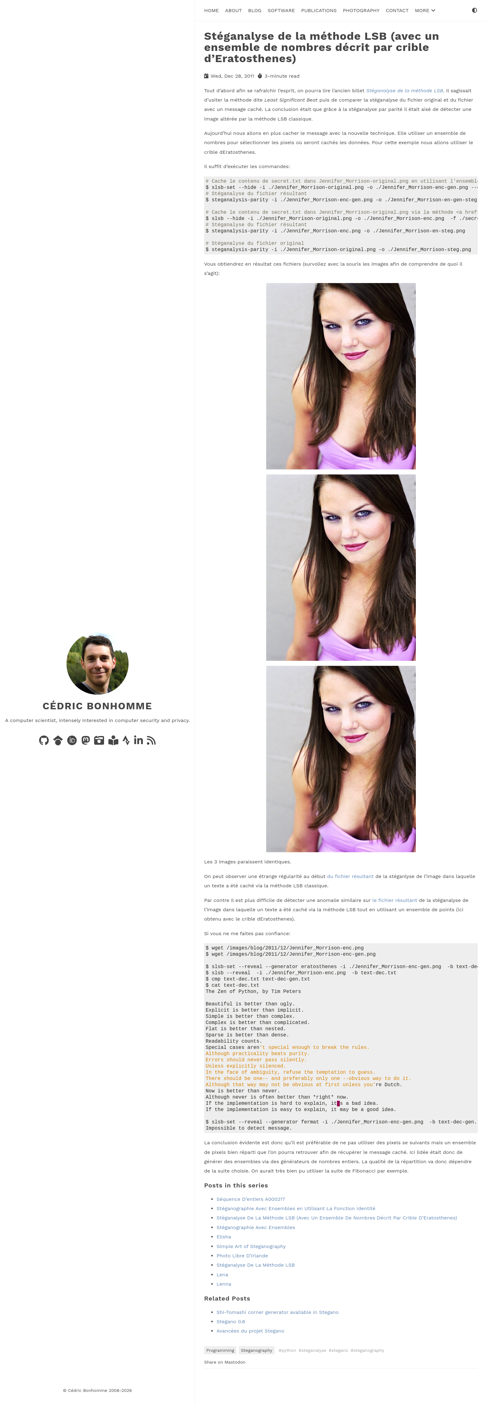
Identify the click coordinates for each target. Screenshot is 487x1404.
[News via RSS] (151, 742)
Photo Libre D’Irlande (242, 1282)
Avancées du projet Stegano (250, 1357)
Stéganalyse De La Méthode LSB (255, 1291)
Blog (255, 10)
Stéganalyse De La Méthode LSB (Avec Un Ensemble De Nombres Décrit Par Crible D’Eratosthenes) (336, 1244)
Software (281, 10)
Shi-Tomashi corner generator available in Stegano (277, 1338)
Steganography (256, 1376)
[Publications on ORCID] (73, 742)
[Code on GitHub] (44, 742)
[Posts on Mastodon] (86, 742)
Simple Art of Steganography (251, 1272)
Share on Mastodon (224, 1388)
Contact (397, 10)
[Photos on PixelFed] (100, 742)
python (288, 1376)
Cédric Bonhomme (97, 706)
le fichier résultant (394, 908)
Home (211, 10)
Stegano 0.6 (230, 1348)
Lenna (223, 1310)
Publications (319, 10)
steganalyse (314, 1376)
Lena (222, 1301)
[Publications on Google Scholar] (59, 742)
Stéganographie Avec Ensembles (255, 1253)
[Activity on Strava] (126, 742)
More (425, 10)
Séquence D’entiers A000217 (250, 1225)
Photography (361, 10)
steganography (368, 1376)
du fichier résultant (350, 884)
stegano (339, 1376)
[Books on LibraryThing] (114, 742)
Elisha (223, 1263)
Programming (220, 1376)
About (233, 10)
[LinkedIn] (139, 742)
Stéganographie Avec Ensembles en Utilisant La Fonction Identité (295, 1234)
